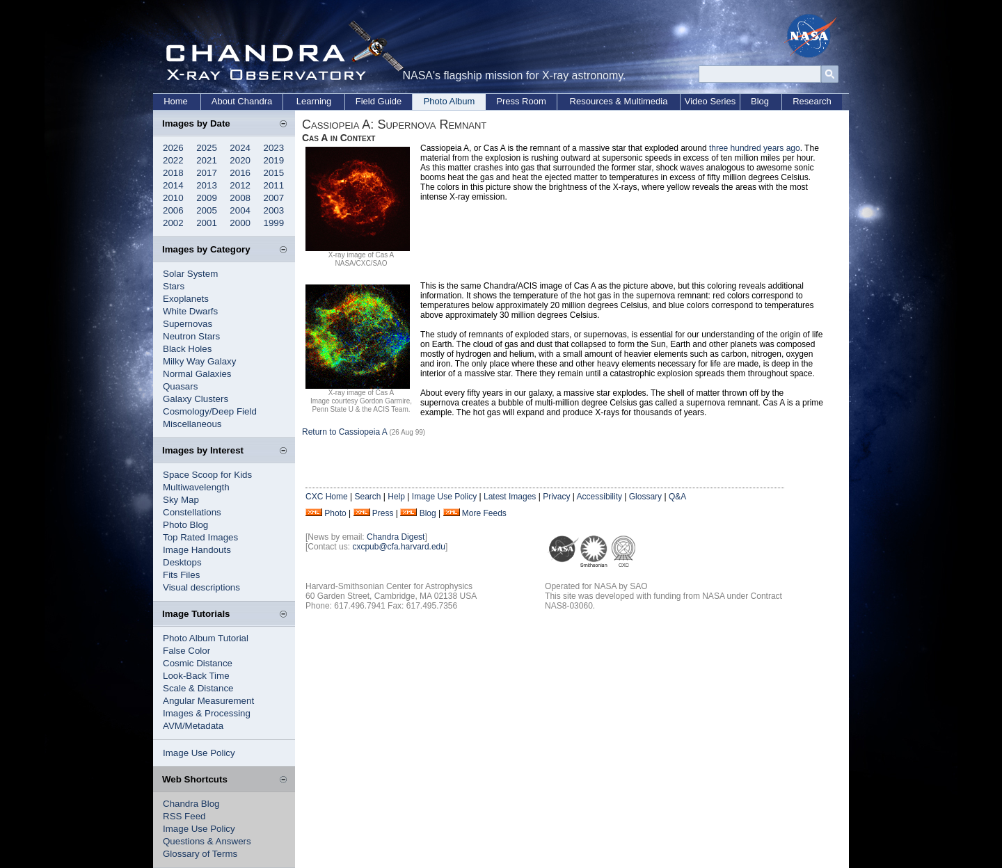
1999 (274, 223)
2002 (173, 223)
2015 (274, 173)
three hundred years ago (754, 148)
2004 (240, 210)
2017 (206, 173)
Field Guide (378, 101)
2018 (173, 173)
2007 (274, 198)
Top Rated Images (200, 537)
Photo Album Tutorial (205, 638)
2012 (240, 185)
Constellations (192, 512)
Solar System (190, 273)
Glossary (645, 496)
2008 (240, 198)
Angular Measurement (208, 701)
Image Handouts (197, 550)
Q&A (677, 496)
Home (176, 101)
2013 (206, 185)
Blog (760, 101)
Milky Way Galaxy (199, 361)
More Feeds (484, 513)
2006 (173, 210)
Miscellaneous (192, 424)
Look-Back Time (196, 675)
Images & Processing (206, 713)
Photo (335, 513)
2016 (240, 173)
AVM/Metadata (193, 726)
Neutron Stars (191, 336)
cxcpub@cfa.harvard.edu (398, 547)
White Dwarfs (190, 311)
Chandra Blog (191, 803)
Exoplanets (186, 299)
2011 (274, 185)
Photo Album (449, 101)
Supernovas (187, 324)
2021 (206, 160)
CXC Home (326, 496)
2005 (206, 210)
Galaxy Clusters (195, 399)
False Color (186, 650)
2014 (173, 185)
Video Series (710, 101)
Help (396, 496)
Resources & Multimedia (619, 101)
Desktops (182, 562)
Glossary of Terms (200, 854)
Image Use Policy (199, 753)
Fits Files (181, 575)
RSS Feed (184, 816)
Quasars (180, 386)
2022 (173, 160)
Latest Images (510, 496)
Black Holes (187, 349)
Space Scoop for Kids (207, 474)
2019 (274, 160)
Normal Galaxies (197, 374)
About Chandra (242, 101)
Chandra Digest (395, 537)
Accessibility (599, 496)
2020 (240, 160)
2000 (240, 223)
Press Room (521, 101)
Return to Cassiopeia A (344, 432)
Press (383, 513)
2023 (274, 148)
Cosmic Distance (197, 663)
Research (812, 101)
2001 (206, 223)
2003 (274, 210)
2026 (173, 148)
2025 (206, 148)
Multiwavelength (196, 487)
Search (367, 496)
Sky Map (181, 500)
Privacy (556, 496)
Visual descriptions (201, 587)
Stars (173, 286)
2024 (240, 148)
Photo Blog (185, 525)
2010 (173, 198)
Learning (314, 101)
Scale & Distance (198, 688)
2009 (206, 198)
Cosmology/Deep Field (210, 411)
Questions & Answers (207, 841)
